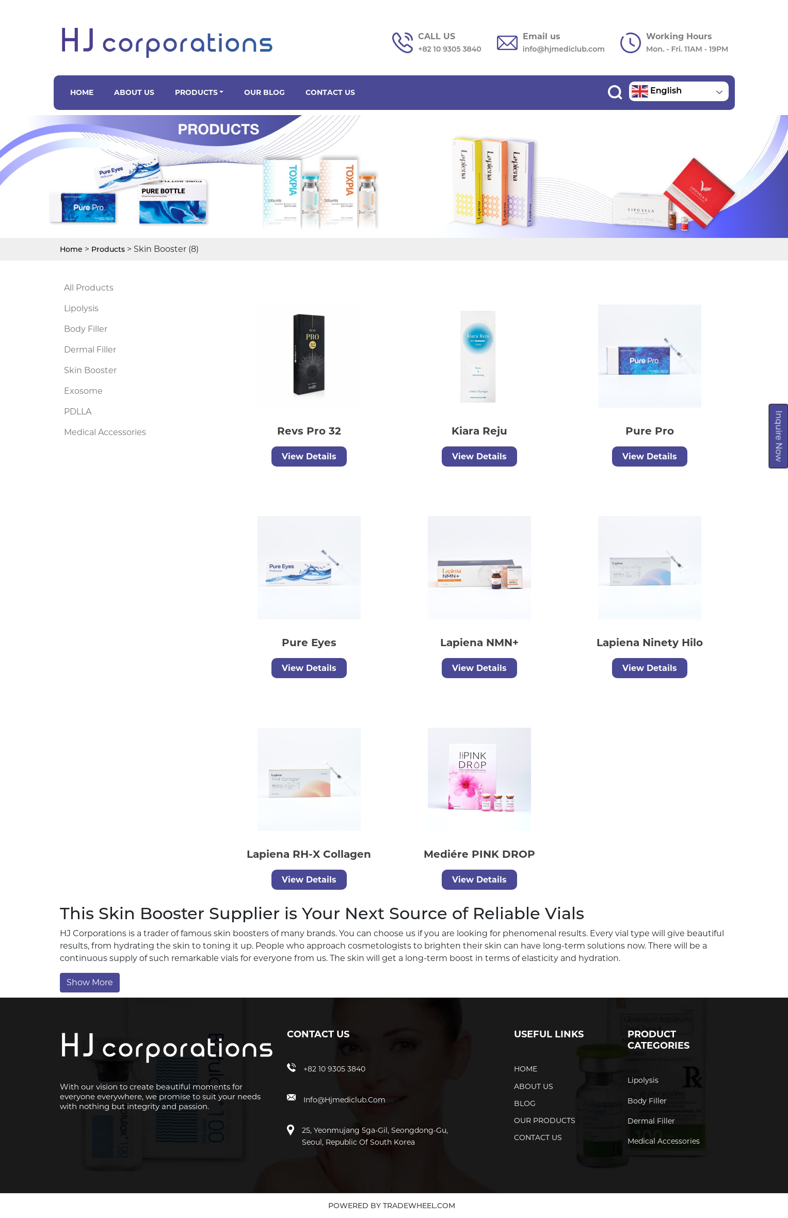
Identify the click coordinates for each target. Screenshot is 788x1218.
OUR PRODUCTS (544, 1120)
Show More (90, 982)
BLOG (525, 1103)
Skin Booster (90, 370)
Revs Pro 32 (308, 431)
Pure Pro (648, 431)
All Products (89, 288)
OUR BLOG (264, 92)
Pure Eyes (263, 642)
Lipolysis (81, 308)
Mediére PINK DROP (433, 854)
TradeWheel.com (419, 1205)
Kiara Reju (478, 431)
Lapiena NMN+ (433, 642)
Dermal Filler (90, 350)
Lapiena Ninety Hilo (604, 642)
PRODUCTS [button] (196, 92)
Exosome (83, 391)
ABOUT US (134, 92)
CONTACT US (330, 92)
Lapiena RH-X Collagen (263, 854)
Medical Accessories (105, 432)
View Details (307, 456)
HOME (81, 92)
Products (108, 249)
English (657, 91)
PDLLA (77, 411)
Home (71, 249)
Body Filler (85, 329)
